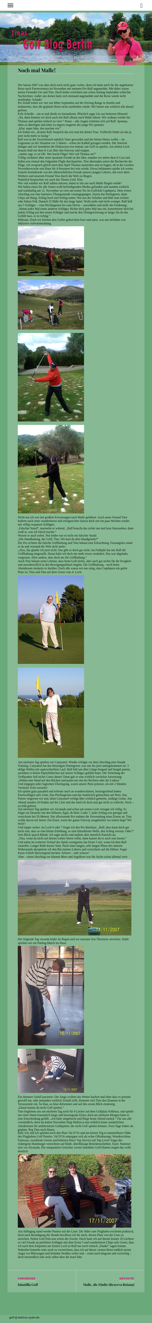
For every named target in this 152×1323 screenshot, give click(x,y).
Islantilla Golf (28, 1284)
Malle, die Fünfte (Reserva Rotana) (108, 1284)
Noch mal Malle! (37, 70)
